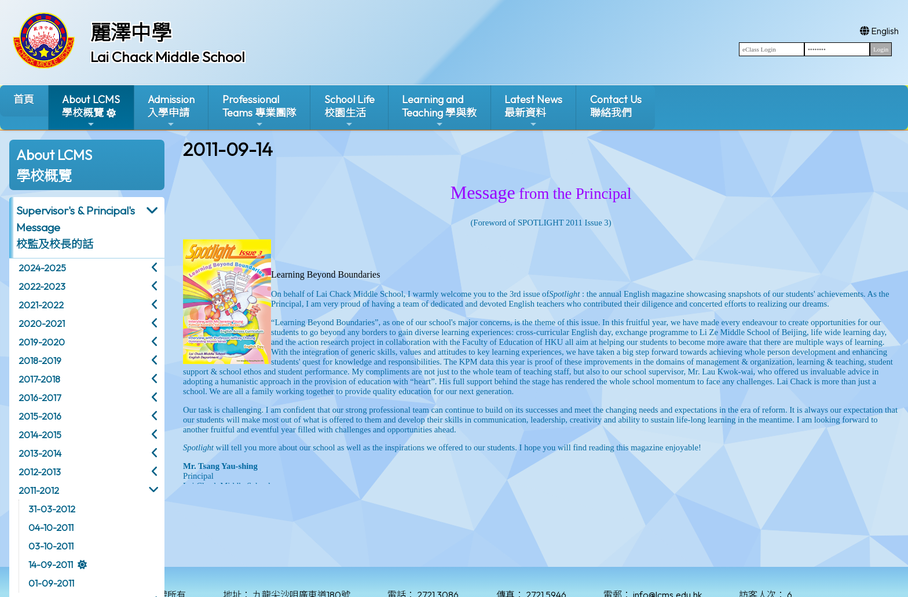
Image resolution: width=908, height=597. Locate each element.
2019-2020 (42, 342)
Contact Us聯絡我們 (616, 106)
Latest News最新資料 (533, 111)
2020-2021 (42, 323)
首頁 (23, 99)
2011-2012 (39, 490)
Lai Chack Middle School (167, 57)
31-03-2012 (51, 509)
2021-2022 (41, 305)
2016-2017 (40, 397)
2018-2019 (40, 360)
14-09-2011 (50, 564)
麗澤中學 (130, 32)
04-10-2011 (51, 527)
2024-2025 (42, 268)
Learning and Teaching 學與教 (439, 111)
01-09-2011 (51, 583)
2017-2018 (39, 379)
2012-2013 (40, 472)
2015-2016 (40, 416)
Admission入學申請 (171, 111)
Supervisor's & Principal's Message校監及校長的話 (75, 227)
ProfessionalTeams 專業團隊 (259, 111)
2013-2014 (40, 453)
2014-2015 (40, 435)
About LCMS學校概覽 (91, 111)
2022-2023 (42, 286)
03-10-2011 (51, 546)
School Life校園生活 (349, 111)
